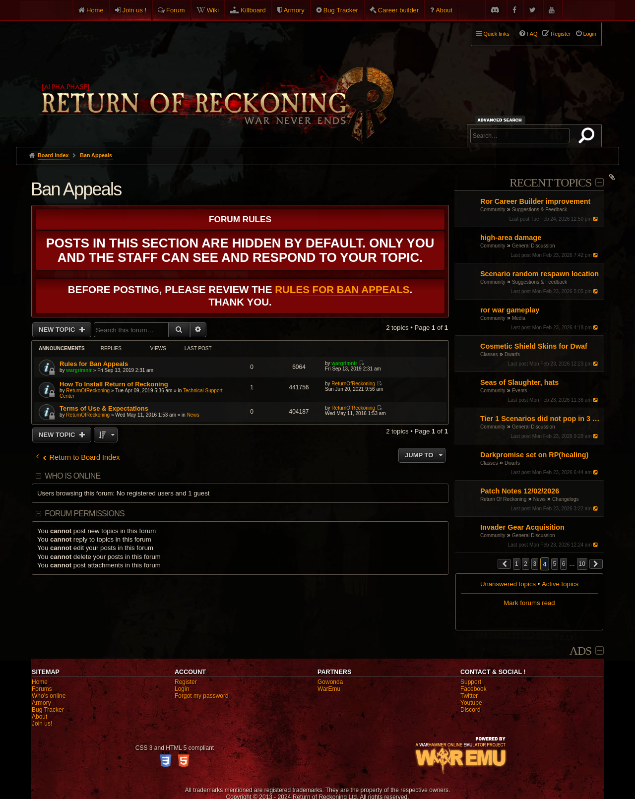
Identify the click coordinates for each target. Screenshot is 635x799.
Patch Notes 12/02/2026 (519, 491)
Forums (42, 688)
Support (470, 681)
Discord (470, 709)
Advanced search (501, 120)
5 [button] (555, 563)
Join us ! (134, 10)
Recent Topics (550, 182)
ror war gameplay (509, 310)
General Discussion (533, 245)
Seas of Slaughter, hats (519, 382)
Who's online (48, 695)
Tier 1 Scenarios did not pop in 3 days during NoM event (541, 419)
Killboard (253, 10)
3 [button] (535, 563)
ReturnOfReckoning (88, 390)
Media (518, 318)
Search (588, 137)
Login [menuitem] (589, 34)
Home (95, 10)
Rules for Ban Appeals (342, 289)
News (539, 499)
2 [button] (525, 563)
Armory (294, 10)
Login (182, 688)
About (444, 10)
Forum (175, 10)
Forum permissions (85, 513)
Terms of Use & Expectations (104, 408)
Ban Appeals (76, 189)
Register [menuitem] (561, 34)
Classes (489, 354)
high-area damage (510, 238)
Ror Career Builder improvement (535, 201)
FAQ (532, 34)
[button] (504, 564)
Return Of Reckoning (503, 499)
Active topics (560, 584)
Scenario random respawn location (539, 274)
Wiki (213, 10)
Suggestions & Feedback (539, 209)
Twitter (469, 695)
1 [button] (516, 563)
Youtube (471, 702)
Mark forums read (529, 603)
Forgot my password (202, 695)
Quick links (496, 34)
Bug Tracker (340, 10)
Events (519, 390)
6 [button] (564, 563)
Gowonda (330, 681)
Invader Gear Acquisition (522, 527)
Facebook (473, 688)
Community (493, 209)
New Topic (58, 329)
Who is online (72, 476)
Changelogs (565, 499)
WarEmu (329, 688)
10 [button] (582, 563)
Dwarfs (512, 354)
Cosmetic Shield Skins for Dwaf (533, 346)
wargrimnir (79, 370)
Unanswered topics (508, 584)
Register (186, 681)
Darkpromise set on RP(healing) (534, 455)
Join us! (42, 723)
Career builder (398, 10)
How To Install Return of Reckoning (114, 384)
